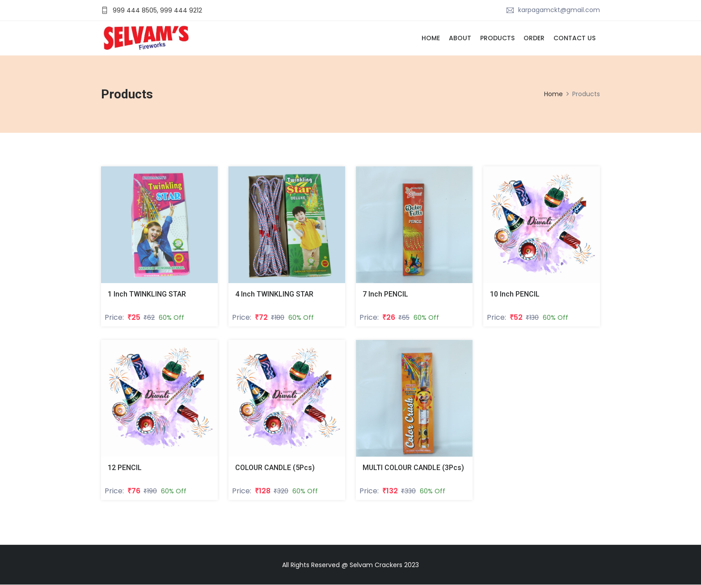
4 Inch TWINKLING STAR (274, 294)
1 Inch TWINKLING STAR (147, 294)
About (460, 38)
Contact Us (574, 38)
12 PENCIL (125, 467)
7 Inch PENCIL (385, 294)
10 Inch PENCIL (515, 294)
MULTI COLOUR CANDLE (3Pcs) (414, 467)
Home (431, 38)
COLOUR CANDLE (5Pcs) (275, 467)
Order (534, 38)
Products (497, 38)
